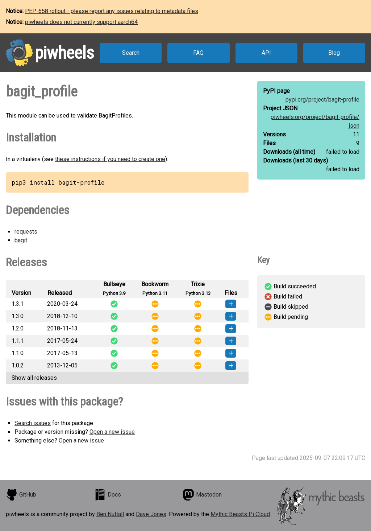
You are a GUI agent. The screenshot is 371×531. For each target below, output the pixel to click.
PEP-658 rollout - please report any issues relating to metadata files (111, 11)
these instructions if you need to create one (110, 159)
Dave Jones (151, 514)
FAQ (198, 52)
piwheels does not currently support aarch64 (81, 21)
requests (25, 231)
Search (130, 52)
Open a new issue (112, 431)
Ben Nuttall (110, 514)
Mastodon (202, 495)
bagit (20, 240)
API (266, 52)
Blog (334, 52)
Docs (107, 495)
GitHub (21, 495)
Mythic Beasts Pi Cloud (240, 514)
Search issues (32, 423)
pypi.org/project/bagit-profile (322, 99)
